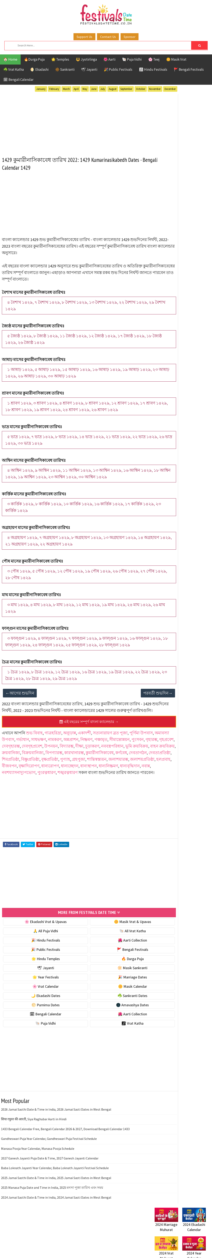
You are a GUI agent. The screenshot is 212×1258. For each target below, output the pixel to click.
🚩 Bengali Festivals (189, 69)
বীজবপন (51, 791)
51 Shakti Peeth (167, 369)
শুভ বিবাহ (34, 751)
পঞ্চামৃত (130, 758)
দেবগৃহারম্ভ (77, 765)
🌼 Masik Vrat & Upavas (110, 953)
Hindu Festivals (167, 383)
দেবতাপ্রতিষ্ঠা (116, 778)
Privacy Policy (163, 535)
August (112, 89)
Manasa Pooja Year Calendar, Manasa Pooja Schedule (37, 1180)
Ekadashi (195, 376)
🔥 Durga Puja (110, 990)
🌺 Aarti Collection (110, 971)
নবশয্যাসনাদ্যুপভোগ (72, 798)
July (102, 89)
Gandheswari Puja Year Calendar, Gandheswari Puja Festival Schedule (49, 1170)
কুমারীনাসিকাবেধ (56, 778)
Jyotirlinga (164, 391)
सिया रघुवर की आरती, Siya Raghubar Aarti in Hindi (33, 1151)
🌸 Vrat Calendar (38, 1018)
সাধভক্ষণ (68, 758)
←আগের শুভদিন (20, 705)
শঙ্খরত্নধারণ (121, 798)
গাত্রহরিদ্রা (53, 751)
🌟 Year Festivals (38, 1008)
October (140, 89)
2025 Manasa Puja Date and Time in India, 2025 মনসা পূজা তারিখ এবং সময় (52, 1219)
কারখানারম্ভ (30, 778)
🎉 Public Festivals (118, 69)
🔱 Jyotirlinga (86, 59)
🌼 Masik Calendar (110, 1018)
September (126, 89)
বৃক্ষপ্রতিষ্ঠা (49, 784)
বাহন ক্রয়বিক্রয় (89, 771)
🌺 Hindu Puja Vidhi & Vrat (174, 235)
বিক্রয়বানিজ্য (134, 771)
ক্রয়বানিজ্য (112, 771)
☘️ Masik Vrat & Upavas (172, 217)
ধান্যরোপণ (93, 791)
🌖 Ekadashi (39, 69)
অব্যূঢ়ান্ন (69, 751)
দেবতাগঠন (94, 778)
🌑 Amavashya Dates (110, 1036)
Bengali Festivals (168, 376)
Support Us (84, 37)
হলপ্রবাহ (35, 791)
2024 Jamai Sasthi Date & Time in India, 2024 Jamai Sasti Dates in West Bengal (56, 1229)
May (85, 89)
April (76, 89)
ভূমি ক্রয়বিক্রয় (63, 771)
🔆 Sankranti (65, 69)
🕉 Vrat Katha (110, 1054)
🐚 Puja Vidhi (132, 59)
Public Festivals (168, 398)
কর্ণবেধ (78, 778)
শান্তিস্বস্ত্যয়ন (97, 784)
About (157, 514)
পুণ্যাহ (65, 784)
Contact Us (108, 37)
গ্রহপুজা (78, 784)
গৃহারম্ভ (44, 765)
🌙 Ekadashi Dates (38, 1027)
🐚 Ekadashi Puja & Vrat (172, 209)
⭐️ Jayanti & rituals (169, 226)
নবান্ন (49, 798)
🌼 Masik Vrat (176, 59)
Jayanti (191, 383)
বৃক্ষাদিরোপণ (71, 791)
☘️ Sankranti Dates (110, 1027)
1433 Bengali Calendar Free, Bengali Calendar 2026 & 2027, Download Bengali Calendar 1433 (65, 1160)
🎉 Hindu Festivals (38, 971)
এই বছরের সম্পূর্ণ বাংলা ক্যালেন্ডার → (74, 740)
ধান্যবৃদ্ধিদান (33, 798)
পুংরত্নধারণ (100, 798)
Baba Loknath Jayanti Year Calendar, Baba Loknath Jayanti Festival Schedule (55, 1199)
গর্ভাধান (52, 758)
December (170, 89)
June (93, 89)
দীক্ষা (6, 771)
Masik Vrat (187, 391)
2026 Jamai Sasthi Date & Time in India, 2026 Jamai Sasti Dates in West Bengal (56, 1141)
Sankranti (163, 405)
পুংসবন (30, 765)
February (54, 89)
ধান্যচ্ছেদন (112, 791)
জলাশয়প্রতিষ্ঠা (14, 791)
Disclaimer (161, 528)
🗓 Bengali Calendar (18, 79)
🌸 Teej (154, 59)
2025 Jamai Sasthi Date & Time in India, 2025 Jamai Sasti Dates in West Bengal (56, 1209)
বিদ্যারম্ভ (133, 765)
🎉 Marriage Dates (110, 1008)
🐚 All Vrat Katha (110, 962)
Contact (159, 521)
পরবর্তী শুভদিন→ (128, 705)
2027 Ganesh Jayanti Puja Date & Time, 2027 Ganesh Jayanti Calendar (49, 1189)
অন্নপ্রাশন (100, 758)
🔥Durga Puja (34, 59)
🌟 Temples (60, 59)
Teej (173, 412)
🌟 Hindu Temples (38, 990)
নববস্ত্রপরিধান (39, 771)
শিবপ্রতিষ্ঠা (10, 784)
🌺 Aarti (109, 59)
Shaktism (183, 405)
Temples (188, 412)
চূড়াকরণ (19, 771)
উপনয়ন (117, 765)
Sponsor (129, 37)
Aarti (188, 369)
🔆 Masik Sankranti (110, 999)
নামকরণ (84, 758)
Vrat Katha (163, 420)
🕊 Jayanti (89, 69)
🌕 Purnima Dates (38, 1036)
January (40, 89)
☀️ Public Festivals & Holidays (177, 243)
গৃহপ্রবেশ (59, 765)
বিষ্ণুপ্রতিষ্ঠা (30, 784)
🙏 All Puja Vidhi (38, 962)
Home (157, 507)
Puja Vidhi (193, 398)
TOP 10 (160, 412)
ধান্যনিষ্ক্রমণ (11, 798)
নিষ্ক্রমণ (116, 758)
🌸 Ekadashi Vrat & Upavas (38, 953)
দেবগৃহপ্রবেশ (98, 765)
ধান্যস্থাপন (131, 791)
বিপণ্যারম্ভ (10, 778)
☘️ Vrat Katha (13, 69)
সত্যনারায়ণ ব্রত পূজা (110, 751)
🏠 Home (10, 59)
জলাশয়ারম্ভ (118, 784)
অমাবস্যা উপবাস (30, 758)
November (155, 89)
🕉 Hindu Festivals (153, 69)
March (66, 89)
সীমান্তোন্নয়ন (12, 765)
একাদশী (84, 751)
